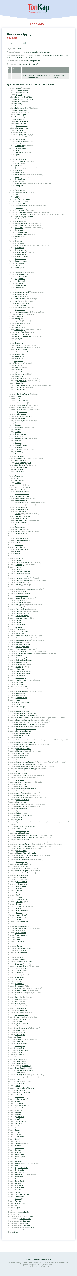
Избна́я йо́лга (19, 181)
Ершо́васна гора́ (20, 172)
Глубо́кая (18, 1112)
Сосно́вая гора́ (20, 281)
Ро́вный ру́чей (20, 1046)
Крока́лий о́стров (22, 811)
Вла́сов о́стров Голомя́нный (26, 742)
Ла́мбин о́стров (21, 828)
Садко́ (17, 478)
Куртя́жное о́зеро (22, 631)
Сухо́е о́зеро (20, 684)
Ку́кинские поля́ (21, 899)
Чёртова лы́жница (25, 961)
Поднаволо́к (19, 1174)
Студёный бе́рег (20, 119)
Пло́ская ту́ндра (20, 252)
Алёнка (18, 560)
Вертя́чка (20, 1210)
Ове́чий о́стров (21, 862)
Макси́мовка (19, 1039)
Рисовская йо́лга (20, 263)
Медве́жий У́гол (22, 1010)
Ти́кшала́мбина (21, 689)
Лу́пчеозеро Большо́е (23, 644)
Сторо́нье (18, 1052)
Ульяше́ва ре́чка (20, 1008)
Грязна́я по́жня (21, 886)
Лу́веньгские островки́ (24, 842)
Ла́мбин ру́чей (20, 1035)
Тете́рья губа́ (18, 361)
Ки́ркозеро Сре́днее (22, 616)
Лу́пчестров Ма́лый (23, 846)
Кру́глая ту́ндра (20, 210)
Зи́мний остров (21, 793)
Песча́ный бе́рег (21, 117)
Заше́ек (17, 514)
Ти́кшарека (18, 1006)
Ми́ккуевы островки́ (23, 857)
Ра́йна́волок (19, 545)
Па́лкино (20, 946)
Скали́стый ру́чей (21, 1050)
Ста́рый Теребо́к (20, 1190)
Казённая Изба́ (23, 137)
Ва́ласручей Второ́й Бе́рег (24, 97)
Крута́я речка (19, 977)
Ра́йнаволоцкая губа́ (21, 352)
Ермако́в (19, 891)
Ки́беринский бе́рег (22, 108)
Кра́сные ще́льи (21, 1083)
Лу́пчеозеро (20, 642)
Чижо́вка (18, 483)
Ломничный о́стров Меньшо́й (26, 837)
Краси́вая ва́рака (21, 203)
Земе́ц (18, 1079)
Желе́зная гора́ (20, 174)
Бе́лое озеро (20, 565)
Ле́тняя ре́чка (19, 984)
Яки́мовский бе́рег (21, 121)
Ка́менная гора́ (20, 190)
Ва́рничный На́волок (22, 1106)
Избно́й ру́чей (20, 1026)
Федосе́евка (21, 381)
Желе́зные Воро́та (23, 1212)
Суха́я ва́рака (19, 288)
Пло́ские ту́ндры (20, 254)
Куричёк (19, 820)
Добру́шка (18, 429)
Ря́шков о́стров (21, 868)
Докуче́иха (20, 780)
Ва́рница (18, 101)
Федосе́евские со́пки (22, 303)
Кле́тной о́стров (21, 802)
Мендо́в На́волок (22, 906)
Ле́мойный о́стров (22, 831)
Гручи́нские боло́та (22, 128)
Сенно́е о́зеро (20, 675)
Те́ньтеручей (19, 1055)
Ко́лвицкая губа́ (19, 330)
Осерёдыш (18, 474)
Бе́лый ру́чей (19, 1012)
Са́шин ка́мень (22, 403)
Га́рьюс (18, 585)
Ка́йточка (18, 188)
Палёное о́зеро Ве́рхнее (24, 658)
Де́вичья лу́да (19, 427)
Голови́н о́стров (21, 760)
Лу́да (16, 436)
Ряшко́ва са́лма (22, 953)
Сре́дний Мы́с (19, 283)
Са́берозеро (20, 669)
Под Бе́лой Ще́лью (21, 1168)
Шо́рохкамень (21, 414)
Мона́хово (18, 529)
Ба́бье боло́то (21, 123)
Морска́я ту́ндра (20, 234)
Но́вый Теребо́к (20, 1157)
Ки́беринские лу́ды (22, 800)
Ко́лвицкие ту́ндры (21, 201)
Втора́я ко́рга (19, 456)
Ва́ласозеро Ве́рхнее (23, 571)
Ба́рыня (18, 1072)
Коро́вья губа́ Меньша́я (22, 336)
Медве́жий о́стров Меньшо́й (26, 855)
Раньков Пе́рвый (21, 917)
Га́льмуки (19, 751)
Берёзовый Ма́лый (21, 1099)
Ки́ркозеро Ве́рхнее (22, 613)
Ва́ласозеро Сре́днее (23, 576)
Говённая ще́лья (21, 1077)
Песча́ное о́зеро (21, 662)
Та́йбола (22, 489)
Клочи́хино (18, 1134)
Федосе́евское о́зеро (23, 702)
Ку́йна (20, 485)
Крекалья (19, 804)
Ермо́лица (18, 104)
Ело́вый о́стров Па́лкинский (26, 789)
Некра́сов (18, 1152)
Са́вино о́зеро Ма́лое (23, 673)
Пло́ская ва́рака (20, 250)
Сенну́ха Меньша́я (22, 875)
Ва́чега (18, 738)
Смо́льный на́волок (21, 549)
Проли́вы (18, 542)
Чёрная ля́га (20, 130)
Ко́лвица (18, 975)
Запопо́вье (19, 602)
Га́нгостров (20, 753)
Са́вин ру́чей (19, 1048)
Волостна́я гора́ (20, 161)
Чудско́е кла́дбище (25, 416)
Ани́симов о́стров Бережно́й (26, 713)
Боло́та (17, 1101)
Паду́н (19, 132)
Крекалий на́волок (21, 518)
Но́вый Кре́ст (19, 1154)
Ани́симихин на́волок (22, 491)
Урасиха (18, 700)
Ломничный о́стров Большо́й (26, 835)
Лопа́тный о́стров (22, 840)
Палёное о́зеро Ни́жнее (24, 660)
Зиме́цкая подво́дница (23, 463)
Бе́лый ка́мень (22, 392)
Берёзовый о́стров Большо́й (26, 729)
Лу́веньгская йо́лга (21, 223)
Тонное (17, 1192)
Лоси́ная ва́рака (20, 221)
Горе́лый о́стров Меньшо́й (25, 764)
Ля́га (16, 341)
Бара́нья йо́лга (20, 139)
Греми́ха (17, 163)
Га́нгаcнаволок (20, 505)
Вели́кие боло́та (21, 126)
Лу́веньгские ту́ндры (22, 225)
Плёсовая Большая (21, 256)
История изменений (24, 45)
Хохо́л (18, 704)
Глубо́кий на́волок (21, 507)
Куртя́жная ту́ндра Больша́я (24, 214)
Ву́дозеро (19, 582)
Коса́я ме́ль (19, 469)
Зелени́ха (18, 106)
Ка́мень (17, 1132)
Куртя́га (17, 1143)
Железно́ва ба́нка (21, 460)
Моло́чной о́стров (22, 859)
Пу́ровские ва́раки (21, 261)
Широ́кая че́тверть (22, 922)
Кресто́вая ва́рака (21, 205)
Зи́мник (17, 1126)
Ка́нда (17, 194)
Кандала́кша (19, 314)
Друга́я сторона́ (24, 487)
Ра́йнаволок (19, 1185)
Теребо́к (17, 551)
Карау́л (17, 197)
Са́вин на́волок (20, 547)
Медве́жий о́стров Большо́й (26, 853)
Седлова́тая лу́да (21, 445)
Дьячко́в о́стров (22, 782)
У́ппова (18, 919)
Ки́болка (18, 432)
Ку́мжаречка (19, 979)
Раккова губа (19, 354)
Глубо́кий (18, 1114)
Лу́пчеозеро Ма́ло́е (22, 647)
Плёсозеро (19, 667)
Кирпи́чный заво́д (22, 90)
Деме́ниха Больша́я (23, 771)
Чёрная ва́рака (20, 307)
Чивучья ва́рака (20, 305)
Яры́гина (19, 924)
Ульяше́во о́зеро (21, 698)
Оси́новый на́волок (21, 534)
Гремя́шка (18, 166)
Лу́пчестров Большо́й (23, 844)
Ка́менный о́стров (22, 797)
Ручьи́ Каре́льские (23, 1092)
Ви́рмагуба (18, 321)
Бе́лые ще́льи (20, 1075)
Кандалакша (28, 57)
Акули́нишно (20, 558)
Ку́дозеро (19, 627)
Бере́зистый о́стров (23, 720)
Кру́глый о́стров (21, 813)
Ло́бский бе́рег (20, 115)
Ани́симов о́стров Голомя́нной (27, 715)
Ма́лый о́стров (21, 851)
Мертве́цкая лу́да (21, 438)
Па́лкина (18, 1159)
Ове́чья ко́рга (19, 472)
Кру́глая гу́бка (20, 387)
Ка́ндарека (18, 970)
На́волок (18, 1150)
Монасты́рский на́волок (23, 531)
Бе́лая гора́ (18, 143)
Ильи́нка (19, 893)
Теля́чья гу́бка (19, 358)
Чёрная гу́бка (19, 372)
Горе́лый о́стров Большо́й (25, 762)
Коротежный (19, 1137)
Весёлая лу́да (19, 421)
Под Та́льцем (19, 1172)
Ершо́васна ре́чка (21, 968)
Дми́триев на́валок (21, 509)
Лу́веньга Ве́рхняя (21, 990)
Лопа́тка (18, 904)
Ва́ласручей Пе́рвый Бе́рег (24, 99)
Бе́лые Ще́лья (19, 1097)
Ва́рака (17, 150)
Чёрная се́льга (20, 310)
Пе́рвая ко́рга (19, 476)
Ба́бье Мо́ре (18, 316)
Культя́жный (19, 1141)
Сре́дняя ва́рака (20, 285)
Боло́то (18, 88)
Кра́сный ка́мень (22, 401)
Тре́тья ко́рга (19, 480)
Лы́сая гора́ (19, 228)
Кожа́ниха (19, 897)
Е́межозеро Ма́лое (22, 596)
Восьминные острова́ (23, 749)
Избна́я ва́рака (20, 179)
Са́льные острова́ (22, 871)
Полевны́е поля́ (20, 933)
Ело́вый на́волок (20, 511)
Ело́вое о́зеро (20, 598)
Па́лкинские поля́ (22, 910)
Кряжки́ (17, 1139)
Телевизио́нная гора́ (22, 292)
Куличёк (19, 817)
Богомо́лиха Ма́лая (23, 733)
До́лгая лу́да (20, 777)
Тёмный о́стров (21, 879)
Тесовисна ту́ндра (21, 294)
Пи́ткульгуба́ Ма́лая (21, 347)
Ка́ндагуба (19, 383)
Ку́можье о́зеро (21, 629)
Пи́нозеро (19, 664)
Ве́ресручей (22, 135)
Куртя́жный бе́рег (21, 110)
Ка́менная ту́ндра (21, 192)
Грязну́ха (18, 425)
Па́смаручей (19, 1041)
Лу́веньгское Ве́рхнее (23, 636)
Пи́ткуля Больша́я (20, 350)
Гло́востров (20, 755)
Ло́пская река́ (19, 986)
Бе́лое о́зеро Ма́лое (22, 562)
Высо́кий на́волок (21, 503)
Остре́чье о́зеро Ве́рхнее (24, 651)
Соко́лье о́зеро (21, 678)
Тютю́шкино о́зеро (22, 691)
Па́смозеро (19, 656)
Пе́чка (17, 536)
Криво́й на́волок (20, 520)
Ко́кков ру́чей (20, 1030)
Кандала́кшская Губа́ (23, 385)
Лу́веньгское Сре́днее (23, 640)
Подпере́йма (19, 1177)
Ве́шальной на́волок (22, 496)
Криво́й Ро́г (19, 208)
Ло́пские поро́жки (22, 92)
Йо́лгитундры (19, 183)
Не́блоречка (19, 995)
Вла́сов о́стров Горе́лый (24, 744)
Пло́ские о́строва (22, 866)
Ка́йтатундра (19, 186)
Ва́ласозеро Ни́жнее (23, 574)
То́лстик (17, 554)
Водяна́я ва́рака (20, 159)
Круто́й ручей (20, 1032)
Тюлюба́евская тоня (22, 1194)
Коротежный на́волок (22, 516)
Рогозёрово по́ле (21, 935)
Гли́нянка (17, 325)
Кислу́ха (18, 895)
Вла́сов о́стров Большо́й (24, 740)
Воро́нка (18, 423)
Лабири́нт (21, 418)
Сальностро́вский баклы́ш (25, 1088)
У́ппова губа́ (18, 365)
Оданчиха (19, 908)
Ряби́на (17, 265)
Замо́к (19, 396)
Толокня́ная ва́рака (21, 296)
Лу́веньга (18, 988)
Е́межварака (19, 170)
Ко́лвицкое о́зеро (22, 618)
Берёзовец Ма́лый (22, 726)
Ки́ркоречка (19, 973)
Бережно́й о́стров (22, 722)
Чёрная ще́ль (20, 1090)
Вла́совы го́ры (20, 157)
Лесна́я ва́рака (20, 219)
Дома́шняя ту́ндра (21, 168)
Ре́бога (17, 1001)
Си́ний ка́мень (22, 407)
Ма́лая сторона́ (28, 1227)
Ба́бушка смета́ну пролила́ (25, 1070)
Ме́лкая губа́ (18, 343)
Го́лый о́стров (21, 758)
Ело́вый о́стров (21, 784)
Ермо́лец (19, 791)
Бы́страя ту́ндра (20, 148)
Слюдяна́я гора (20, 279)
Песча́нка (18, 443)
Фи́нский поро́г (20, 944)
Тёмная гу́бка (19, 363)
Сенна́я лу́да (19, 447)
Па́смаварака (19, 248)
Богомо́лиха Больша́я (23, 731)
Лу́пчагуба (18, 339)
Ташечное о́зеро (21, 687)
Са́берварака (19, 268)
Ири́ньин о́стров (22, 795)
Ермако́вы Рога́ (20, 458)
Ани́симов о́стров (22, 711)
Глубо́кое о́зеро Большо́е (24, 589)
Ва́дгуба (18, 567)
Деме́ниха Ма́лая (22, 773)
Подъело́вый (19, 1181)
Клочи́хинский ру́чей (22, 1028)
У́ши (16, 301)
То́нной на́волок (25, 1219)
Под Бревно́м (19, 1170)
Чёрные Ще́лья (20, 1203)
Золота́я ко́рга (20, 465)
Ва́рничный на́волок (22, 494)
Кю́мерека (18, 981)
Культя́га (19, 902)
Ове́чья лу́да (19, 440)
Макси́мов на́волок (21, 525)
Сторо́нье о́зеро (21, 680)
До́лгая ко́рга (21, 775)
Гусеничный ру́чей (21, 1024)
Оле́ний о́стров (21, 864)
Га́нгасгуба (18, 323)
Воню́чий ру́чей (20, 1019)
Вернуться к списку (12, 45)
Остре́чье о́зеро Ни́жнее (24, 653)
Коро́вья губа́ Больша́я (22, 334)
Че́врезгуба (18, 370)
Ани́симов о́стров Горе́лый (25, 718)
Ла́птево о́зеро (21, 633)
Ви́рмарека (18, 964)
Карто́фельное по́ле (22, 926)
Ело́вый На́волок (21, 1121)
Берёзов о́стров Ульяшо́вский (26, 724)
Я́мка (16, 1205)
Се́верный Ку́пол (20, 272)
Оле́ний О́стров (20, 930)
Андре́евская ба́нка (22, 454)
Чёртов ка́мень (22, 412)
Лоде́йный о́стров (22, 833)
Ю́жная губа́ (18, 376)
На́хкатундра (19, 239)
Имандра (19, 605)
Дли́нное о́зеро (21, 591)
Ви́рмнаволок (19, 498)
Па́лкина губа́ (19, 345)
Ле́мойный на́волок (21, 523)
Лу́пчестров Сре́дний (23, 848)
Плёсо (17, 1165)
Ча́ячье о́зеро (20, 707)
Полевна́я (19, 913)
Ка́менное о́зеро (21, 609)
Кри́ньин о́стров (22, 806)
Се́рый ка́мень (22, 405)
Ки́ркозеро (19, 611)
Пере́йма (19, 95)
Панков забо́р (26, 1066)
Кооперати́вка (19, 332)
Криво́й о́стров (21, 808)
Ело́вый (17, 1119)
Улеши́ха (17, 367)
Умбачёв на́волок (21, 556)
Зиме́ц (17, 177)
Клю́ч (18, 398)
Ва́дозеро (19, 569)
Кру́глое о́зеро (21, 624)
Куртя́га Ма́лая (20, 212)
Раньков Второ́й (21, 915)
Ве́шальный (19, 1108)
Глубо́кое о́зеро (21, 587)
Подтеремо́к (19, 1179)
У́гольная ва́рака (20, 299)
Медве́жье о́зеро (21, 649)
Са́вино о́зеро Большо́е (24, 671)
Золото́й (18, 1128)
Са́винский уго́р (20, 270)
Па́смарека (18, 999)
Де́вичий (19, 888)
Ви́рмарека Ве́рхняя (22, 966)
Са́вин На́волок (20, 1188)
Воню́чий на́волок (21, 500)
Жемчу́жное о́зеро (22, 600)
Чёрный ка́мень (22, 409)
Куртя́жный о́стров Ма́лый (25, 826)
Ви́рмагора (18, 155)
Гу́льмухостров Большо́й (24, 766)
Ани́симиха (19, 1094)
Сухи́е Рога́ (18, 290)
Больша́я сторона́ (28, 1216)
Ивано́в (17, 1130)
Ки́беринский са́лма (24, 948)
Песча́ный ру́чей (21, 1043)
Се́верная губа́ (19, 356)
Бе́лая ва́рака (19, 141)
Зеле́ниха (26, 1225)
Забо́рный (18, 1123)
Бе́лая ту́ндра (19, 146)
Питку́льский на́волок (22, 540)
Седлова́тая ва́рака (21, 274)
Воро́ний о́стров (22, 746)
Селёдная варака (21, 276)
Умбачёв (18, 1201)
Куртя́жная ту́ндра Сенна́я (24, 217)
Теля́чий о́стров (21, 877)
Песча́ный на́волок (21, 538)
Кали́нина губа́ (19, 327)
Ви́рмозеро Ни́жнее (22, 580)
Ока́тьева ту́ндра (20, 245)
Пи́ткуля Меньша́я (21, 1163)
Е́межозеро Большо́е (23, 593)
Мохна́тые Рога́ (20, 237)
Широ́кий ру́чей (20, 1063)
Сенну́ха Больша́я (22, 873)
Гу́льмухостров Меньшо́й (25, 769)
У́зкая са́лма (21, 957)
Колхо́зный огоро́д (21, 928)
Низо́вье (26, 1230)
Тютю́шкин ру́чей (21, 1059)
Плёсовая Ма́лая (20, 259)
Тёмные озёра (20, 693)
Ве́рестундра (19, 152)
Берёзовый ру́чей (21, 1015)
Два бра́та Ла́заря (23, 394)
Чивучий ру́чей (20, 1061)
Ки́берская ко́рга (21, 467)
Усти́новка (21, 959)
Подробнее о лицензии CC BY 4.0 (38, 1266)
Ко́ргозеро (19, 620)
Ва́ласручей (18, 319)
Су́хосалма (19, 682)
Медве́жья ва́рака (21, 232)
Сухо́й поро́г (19, 942)
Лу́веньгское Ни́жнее (23, 638)
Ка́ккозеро (19, 607)
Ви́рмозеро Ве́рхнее (22, 578)
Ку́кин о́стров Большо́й (24, 815)
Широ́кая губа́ (19, 374)
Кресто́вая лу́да (20, 434)
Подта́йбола (22, 884)
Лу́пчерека (18, 993)
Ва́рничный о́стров (22, 735)
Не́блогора (18, 241)
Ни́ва (16, 997)
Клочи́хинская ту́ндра (22, 199)
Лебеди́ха (18, 112)
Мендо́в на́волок (20, 527)
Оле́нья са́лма (21, 950)
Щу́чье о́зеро (20, 709)
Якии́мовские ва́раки (22, 312)
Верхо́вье (26, 1221)
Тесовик (18, 1057)
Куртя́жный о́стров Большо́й (26, 822)
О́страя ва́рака (20, 243)
